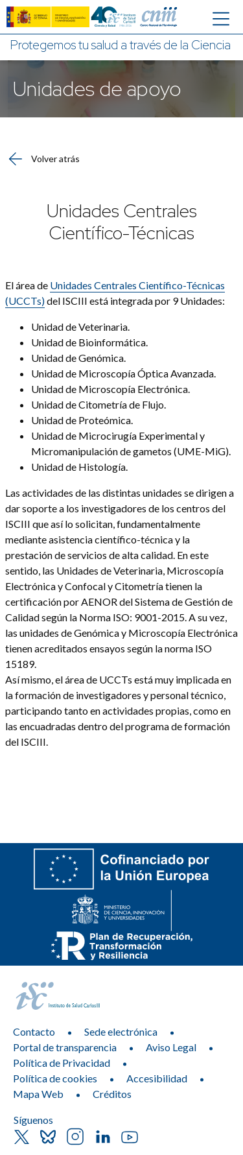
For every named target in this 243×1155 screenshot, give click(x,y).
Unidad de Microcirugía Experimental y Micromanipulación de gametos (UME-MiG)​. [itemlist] (131, 443)
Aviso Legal (171, 1047)
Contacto (34, 1031)
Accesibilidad (156, 1078)
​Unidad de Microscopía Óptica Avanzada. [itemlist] (124, 373)
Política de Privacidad (61, 1062)
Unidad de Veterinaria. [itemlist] (81, 326)
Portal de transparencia (65, 1047)
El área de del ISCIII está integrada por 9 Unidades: (115, 293)
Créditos (112, 1094)
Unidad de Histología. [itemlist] (81, 466)
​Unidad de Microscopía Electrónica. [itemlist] (111, 389)
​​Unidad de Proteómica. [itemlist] (83, 420)
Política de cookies (55, 1078)
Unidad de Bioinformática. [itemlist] (89, 342)
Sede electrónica (120, 1031)
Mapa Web (38, 1094)
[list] (121, 397)
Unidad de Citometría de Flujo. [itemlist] (98, 404)
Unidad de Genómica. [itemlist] (78, 357)
